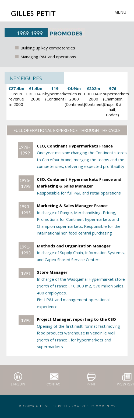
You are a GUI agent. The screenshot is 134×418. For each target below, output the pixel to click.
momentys (105, 406)
